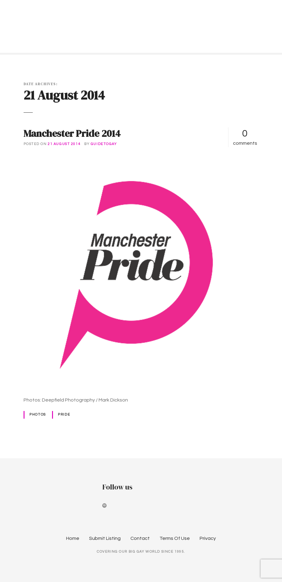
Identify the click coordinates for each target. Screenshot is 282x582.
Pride (64, 414)
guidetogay (104, 144)
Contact (140, 538)
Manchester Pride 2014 (72, 133)
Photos (37, 414)
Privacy (208, 538)
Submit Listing (105, 538)
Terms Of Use (175, 538)
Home (72, 538)
